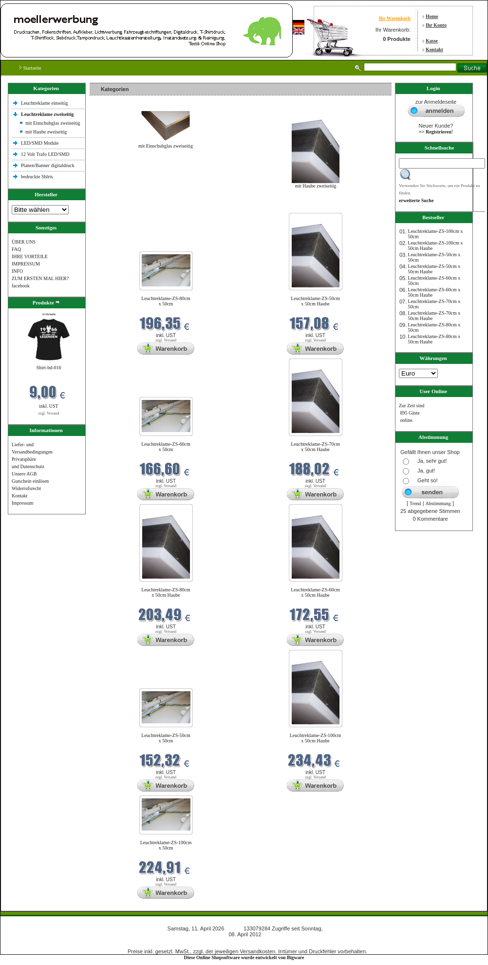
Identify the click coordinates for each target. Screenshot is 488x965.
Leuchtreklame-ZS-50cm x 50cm (165, 738)
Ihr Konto (436, 25)
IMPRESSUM (26, 263)
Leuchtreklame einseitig (45, 103)
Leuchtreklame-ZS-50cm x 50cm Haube (315, 301)
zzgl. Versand (48, 413)
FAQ (16, 249)
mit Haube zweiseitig (46, 131)
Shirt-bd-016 (48, 367)
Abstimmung (438, 503)
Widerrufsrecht (26, 488)
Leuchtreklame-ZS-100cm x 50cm (166, 845)
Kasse (432, 40)
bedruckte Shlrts (37, 176)
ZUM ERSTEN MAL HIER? (40, 278)
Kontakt (434, 49)
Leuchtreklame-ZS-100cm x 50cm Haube (315, 738)
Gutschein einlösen (30, 481)
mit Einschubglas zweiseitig (52, 123)
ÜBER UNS (24, 242)
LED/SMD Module (40, 143)
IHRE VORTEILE (30, 256)
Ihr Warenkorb (395, 18)
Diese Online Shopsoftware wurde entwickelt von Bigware (244, 957)
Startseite (30, 68)
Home (432, 16)
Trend (415, 503)
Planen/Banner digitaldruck (48, 165)
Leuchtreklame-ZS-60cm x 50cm (165, 446)
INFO (17, 271)
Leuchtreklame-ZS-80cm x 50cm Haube (165, 592)
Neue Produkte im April (115, 206)
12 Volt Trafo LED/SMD (45, 154)
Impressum (22, 503)
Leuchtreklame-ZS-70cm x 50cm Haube (315, 446)
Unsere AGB (24, 473)
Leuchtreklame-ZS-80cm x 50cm (165, 301)
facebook (21, 285)
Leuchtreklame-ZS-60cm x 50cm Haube (315, 592)
